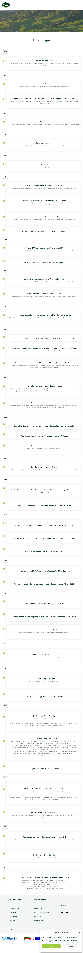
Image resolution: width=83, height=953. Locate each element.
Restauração (13, 917)
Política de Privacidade (65, 950)
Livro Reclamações (12, 934)
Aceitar (51, 946)
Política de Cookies (55, 950)
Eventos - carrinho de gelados (41, 917)
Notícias (36, 908)
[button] (80, 932)
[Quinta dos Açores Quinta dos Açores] (6, 5)
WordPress (16, 951)
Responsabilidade (38, 925)
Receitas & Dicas (64, 5)
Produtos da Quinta (14, 913)
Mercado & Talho (52, 5)
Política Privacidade (5, 934)
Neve (2, 951)
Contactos (12, 925)
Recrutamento (37, 921)
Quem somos (13, 908)
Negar (71, 946)
